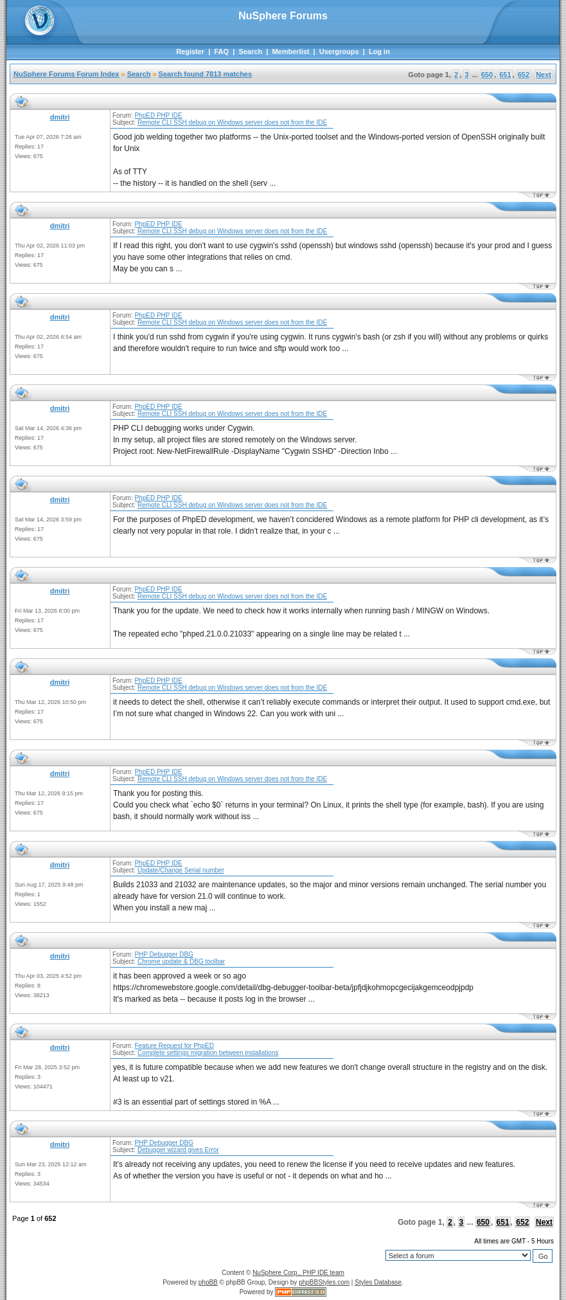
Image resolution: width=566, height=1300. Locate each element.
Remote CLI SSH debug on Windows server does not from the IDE (232, 122)
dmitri (60, 117)
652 (523, 74)
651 (505, 74)
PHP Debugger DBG (163, 954)
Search (250, 51)
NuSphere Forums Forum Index (66, 74)
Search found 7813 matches (205, 74)
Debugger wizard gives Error (178, 1149)
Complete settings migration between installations (208, 1052)
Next (543, 74)
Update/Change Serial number (180, 870)
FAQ (221, 51)
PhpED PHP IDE (158, 115)
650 (487, 74)
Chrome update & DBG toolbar (181, 961)
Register (190, 51)
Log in (379, 51)
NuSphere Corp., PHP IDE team (298, 1272)
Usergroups (339, 51)
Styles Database (378, 1282)
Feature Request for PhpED (173, 1045)
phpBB (208, 1282)
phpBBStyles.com (324, 1282)
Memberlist (290, 51)
